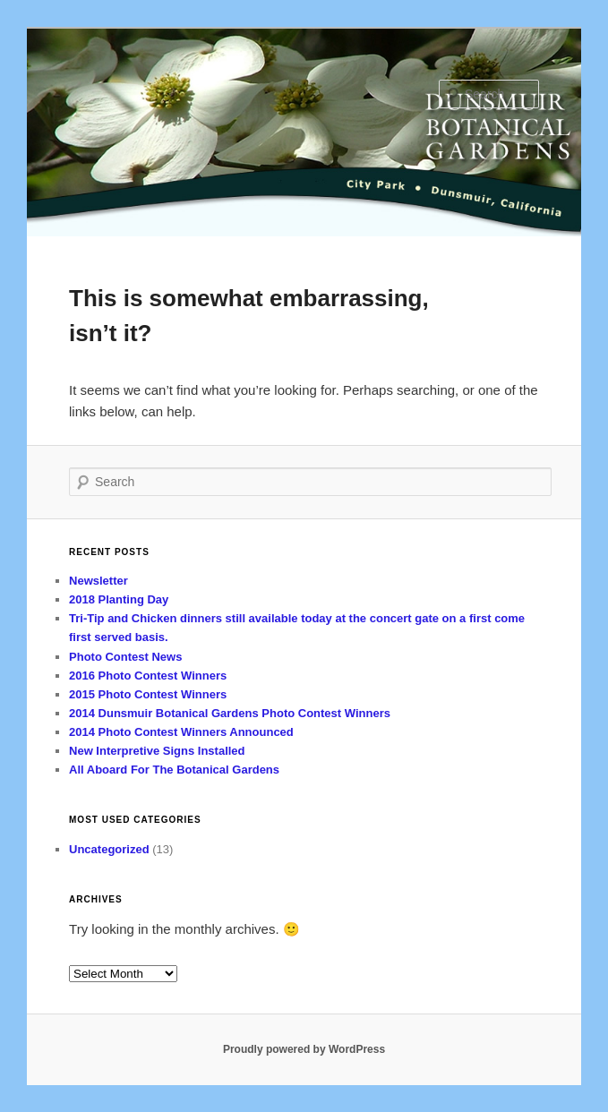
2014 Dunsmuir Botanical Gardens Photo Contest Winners (229, 713)
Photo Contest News (125, 656)
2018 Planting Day (118, 599)
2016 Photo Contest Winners (148, 675)
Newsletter (98, 580)
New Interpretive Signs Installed (157, 750)
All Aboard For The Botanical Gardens (174, 769)
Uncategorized (109, 849)
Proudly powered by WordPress (304, 1049)
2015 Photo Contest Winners (148, 694)
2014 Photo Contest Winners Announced (181, 732)
